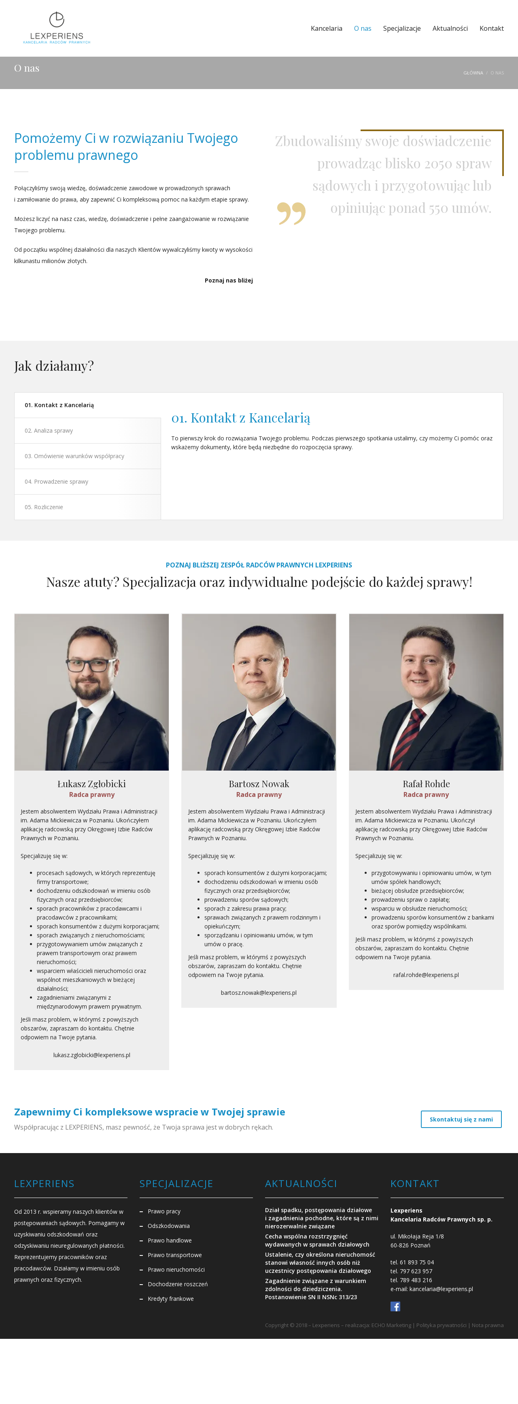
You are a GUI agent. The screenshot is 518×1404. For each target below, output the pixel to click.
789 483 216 (416, 1279)
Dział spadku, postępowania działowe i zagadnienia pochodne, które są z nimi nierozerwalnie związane (321, 1218)
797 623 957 (416, 1270)
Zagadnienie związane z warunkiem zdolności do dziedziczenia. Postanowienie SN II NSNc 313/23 (315, 1288)
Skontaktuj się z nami (461, 1118)
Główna (473, 73)
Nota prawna (488, 1324)
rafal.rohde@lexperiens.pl (426, 975)
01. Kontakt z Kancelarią (59, 405)
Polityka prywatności (441, 1324)
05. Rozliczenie (44, 507)
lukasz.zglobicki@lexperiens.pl (91, 1055)
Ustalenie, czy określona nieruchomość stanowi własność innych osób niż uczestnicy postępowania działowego (320, 1262)
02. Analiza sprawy (49, 430)
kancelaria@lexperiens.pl (441, 1288)
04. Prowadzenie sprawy (56, 481)
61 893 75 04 (417, 1262)
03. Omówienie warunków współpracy (74, 456)
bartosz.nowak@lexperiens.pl (259, 993)
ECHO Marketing (391, 1324)
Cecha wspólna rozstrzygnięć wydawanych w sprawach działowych (317, 1240)
